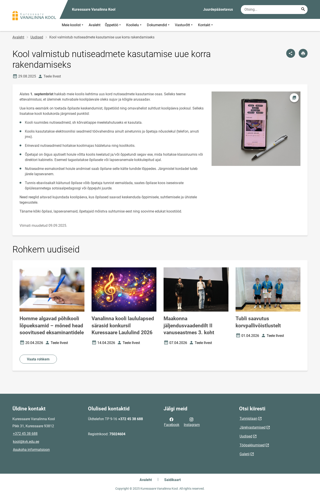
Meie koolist (73, 25)
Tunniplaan (248, 418)
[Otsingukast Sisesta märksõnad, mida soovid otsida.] (274, 9)
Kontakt (206, 25)
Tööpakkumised (252, 445)
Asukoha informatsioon (31, 449)
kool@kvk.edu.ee (26, 441)
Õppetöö (113, 25)
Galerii (245, 454)
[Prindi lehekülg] (303, 53)
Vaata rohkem (38, 359)
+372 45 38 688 (25, 433)
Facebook (171, 421)
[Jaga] (290, 53)
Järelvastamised (253, 427)
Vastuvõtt (184, 25)
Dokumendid (158, 25)
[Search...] (303, 9)
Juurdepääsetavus (218, 9)
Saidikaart (172, 480)
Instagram (192, 421)
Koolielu (134, 25)
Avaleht (94, 25)
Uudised (36, 37)
